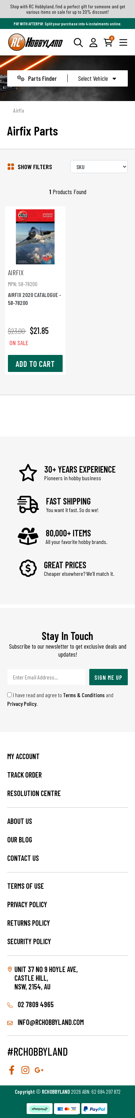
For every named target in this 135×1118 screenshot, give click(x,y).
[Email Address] (46, 677)
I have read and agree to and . (60, 699)
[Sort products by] (99, 166)
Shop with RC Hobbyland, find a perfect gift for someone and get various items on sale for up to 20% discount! (67, 9)
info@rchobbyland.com (45, 1022)
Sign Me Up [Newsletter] (108, 677)
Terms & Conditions (84, 694)
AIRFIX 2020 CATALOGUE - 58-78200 (35, 287)
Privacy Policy (21, 703)
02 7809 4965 (30, 1004)
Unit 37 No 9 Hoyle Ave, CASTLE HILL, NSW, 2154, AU (46, 978)
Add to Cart (35, 363)
